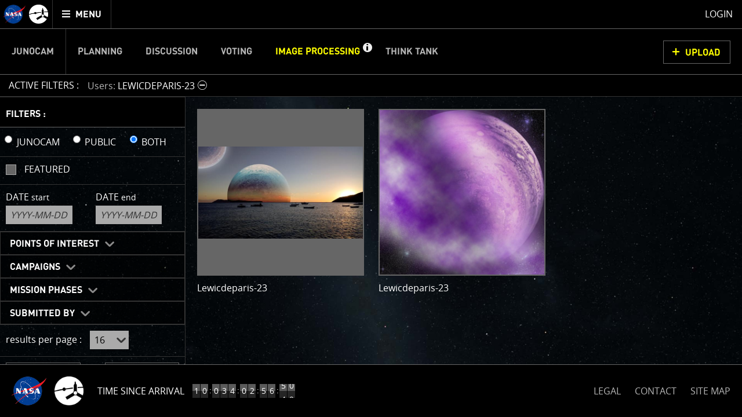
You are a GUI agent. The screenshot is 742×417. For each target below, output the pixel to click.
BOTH (153, 142)
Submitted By (42, 313)
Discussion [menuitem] (172, 51)
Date (27, 197)
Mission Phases (46, 290)
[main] (371, 208)
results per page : (44, 339)
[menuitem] (82, 14)
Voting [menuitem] (236, 51)
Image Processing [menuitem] (317, 51)
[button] (367, 51)
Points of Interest (54, 243)
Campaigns (35, 267)
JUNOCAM (38, 142)
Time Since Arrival (140, 391)
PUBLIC (100, 142)
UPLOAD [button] (703, 52)
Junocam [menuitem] (33, 51)
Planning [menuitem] (100, 51)
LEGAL (607, 389)
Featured (47, 169)
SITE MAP (710, 391)
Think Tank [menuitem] (411, 51)
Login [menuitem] (719, 14)
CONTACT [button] (655, 391)
